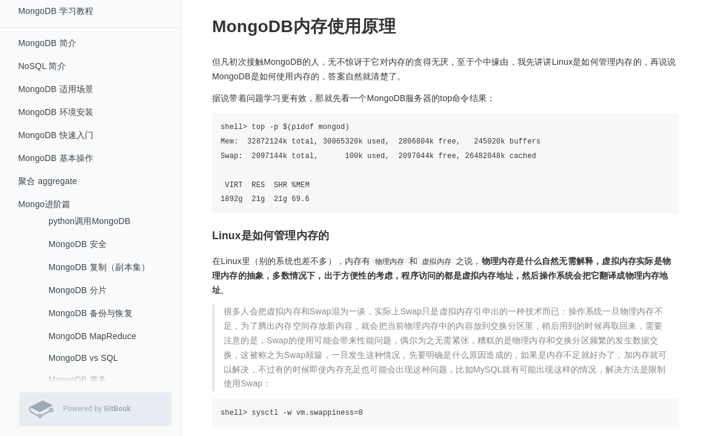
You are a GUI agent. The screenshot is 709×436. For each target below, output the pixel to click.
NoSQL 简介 (42, 66)
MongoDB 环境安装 (56, 112)
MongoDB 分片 (77, 290)
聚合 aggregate (47, 181)
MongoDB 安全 (77, 244)
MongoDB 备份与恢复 (90, 313)
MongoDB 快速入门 (56, 135)
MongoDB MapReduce (92, 336)
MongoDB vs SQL (83, 358)
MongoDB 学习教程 (56, 11)
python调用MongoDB (89, 221)
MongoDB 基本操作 (56, 158)
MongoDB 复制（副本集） (99, 267)
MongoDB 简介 (47, 43)
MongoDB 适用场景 (56, 89)
